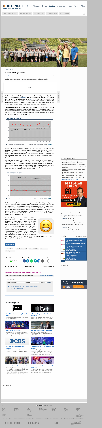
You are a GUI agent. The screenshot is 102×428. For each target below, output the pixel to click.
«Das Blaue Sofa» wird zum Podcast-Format (73, 177)
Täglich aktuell (42, 411)
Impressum (78, 416)
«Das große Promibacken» (71, 230)
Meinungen (61, 6)
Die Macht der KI (39, 14)
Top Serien (82, 418)
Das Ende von (64, 14)
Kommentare (10, 244)
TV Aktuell (10, 418)
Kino (70, 6)
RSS (3, 409)
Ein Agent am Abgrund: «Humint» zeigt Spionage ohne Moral (74, 166)
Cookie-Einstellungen (80, 415)
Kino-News (66, 409)
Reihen (15, 410)
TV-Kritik (53, 410)
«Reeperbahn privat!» (69, 228)
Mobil (3, 411)
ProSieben (24, 97)
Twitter (3, 415)
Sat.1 (31, 99)
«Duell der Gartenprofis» (70, 219)
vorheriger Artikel (11, 266)
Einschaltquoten (39, 418)
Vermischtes (29, 410)
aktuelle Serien (60, 418)
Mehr (83, 6)
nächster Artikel (48, 266)
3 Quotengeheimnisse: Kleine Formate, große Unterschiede (73, 169)
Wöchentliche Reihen (43, 409)
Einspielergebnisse (67, 411)
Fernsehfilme (54, 418)
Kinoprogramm (67, 418)
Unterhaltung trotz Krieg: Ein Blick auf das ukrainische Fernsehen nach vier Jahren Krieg (73, 163)
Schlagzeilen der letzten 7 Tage (70, 179)
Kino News (6, 418)
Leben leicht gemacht (21, 248)
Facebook (4, 414)
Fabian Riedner (11, 76)
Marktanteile (41, 410)
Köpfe (28, 414)
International (29, 413)
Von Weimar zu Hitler (10, 14)
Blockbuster (49, 418)
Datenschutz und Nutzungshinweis (79, 414)
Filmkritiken (22, 418)
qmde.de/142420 (50, 255)
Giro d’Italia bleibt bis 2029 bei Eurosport (72, 175)
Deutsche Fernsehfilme (75, 418)
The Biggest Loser (10, 250)
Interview (16, 411)
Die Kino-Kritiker (67, 410)
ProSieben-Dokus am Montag (71, 221)
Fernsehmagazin (16, 418)
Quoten (52, 6)
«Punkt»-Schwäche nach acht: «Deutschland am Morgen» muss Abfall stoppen (72, 224)
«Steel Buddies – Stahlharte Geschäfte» (71, 215)
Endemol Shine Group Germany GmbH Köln (72, 240)
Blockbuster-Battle (67, 413)
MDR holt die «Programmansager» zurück (72, 161)
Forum (76, 6)
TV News (33, 418)
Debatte (53, 409)
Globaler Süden (52, 14)
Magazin (36, 6)
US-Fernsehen (29, 415)
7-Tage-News (4, 413)
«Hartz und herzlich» (69, 232)
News (44, 6)
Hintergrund (16, 409)
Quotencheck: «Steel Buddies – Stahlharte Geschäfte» (72, 173)
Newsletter (4, 410)
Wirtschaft (29, 411)
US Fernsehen (28, 418)
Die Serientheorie (25, 14)
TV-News (28, 409)
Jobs (77, 410)
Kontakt (77, 411)
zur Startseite (29, 266)
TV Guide (44, 418)
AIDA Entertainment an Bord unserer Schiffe (71, 249)
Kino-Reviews (54, 411)
